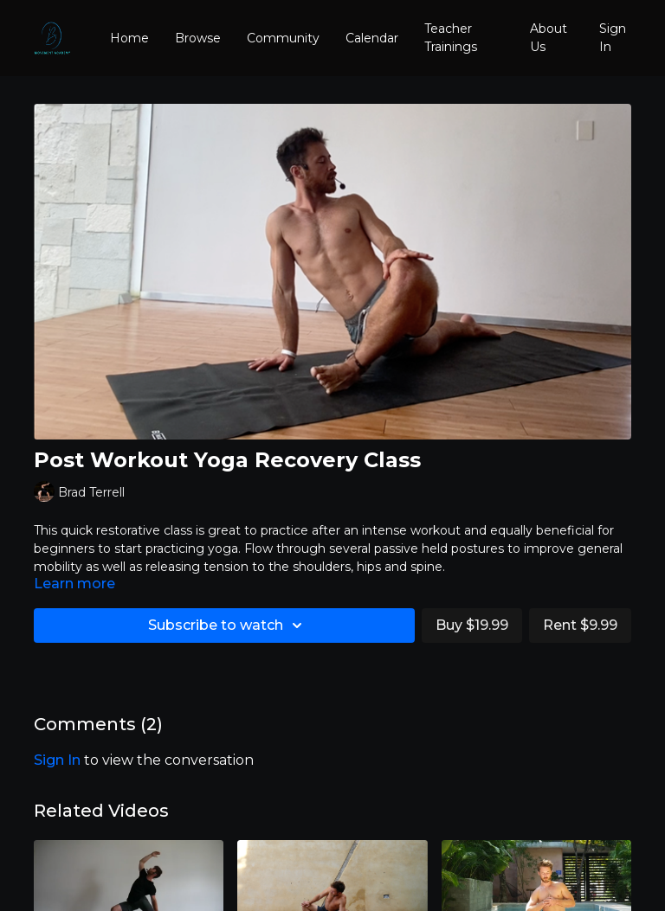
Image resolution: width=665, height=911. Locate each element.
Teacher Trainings (450, 38)
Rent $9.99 (580, 625)
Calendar (371, 38)
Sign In (612, 38)
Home (129, 38)
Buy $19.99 (472, 625)
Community (283, 38)
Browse (198, 38)
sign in (57, 760)
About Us (548, 38)
